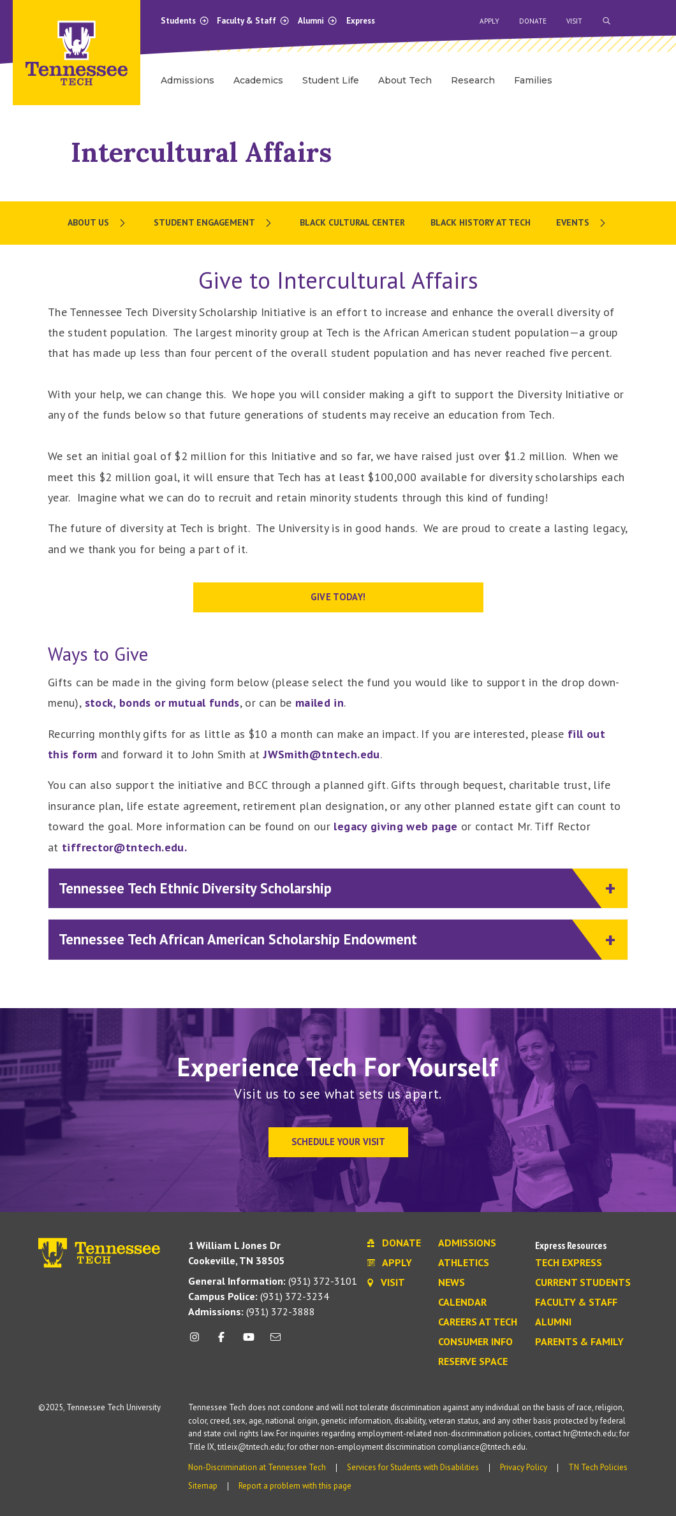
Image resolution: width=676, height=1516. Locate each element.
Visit (574, 21)
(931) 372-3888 (251, 1311)
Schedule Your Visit (338, 1142)
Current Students (583, 1283)
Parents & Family (579, 1342)
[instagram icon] (198, 1342)
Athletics (463, 1263)
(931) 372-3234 (258, 1296)
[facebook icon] (221, 1342)
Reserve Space (473, 1362)
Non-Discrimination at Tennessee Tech (257, 1467)
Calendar (462, 1302)
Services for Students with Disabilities (413, 1467)
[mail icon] (275, 1342)
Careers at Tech (477, 1322)
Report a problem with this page (295, 1485)
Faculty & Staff (253, 20)
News (451, 1283)
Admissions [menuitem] (187, 80)
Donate (533, 21)
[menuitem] (98, 223)
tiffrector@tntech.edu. (124, 847)
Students (185, 20)
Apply (489, 21)
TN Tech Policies (598, 1467)
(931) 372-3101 (272, 1280)
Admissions (467, 1243)
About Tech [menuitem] (405, 80)
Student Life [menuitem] (330, 80)
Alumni (317, 20)
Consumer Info (475, 1342)
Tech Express (568, 1263)
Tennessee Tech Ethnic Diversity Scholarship (330, 888)
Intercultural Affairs (201, 152)
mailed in (319, 702)
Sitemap (202, 1485)
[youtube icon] (248, 1342)
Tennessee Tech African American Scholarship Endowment (330, 940)
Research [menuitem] (473, 80)
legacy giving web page (397, 826)
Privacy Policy (523, 1467)
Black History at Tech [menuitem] (480, 222)
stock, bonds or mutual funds (162, 702)
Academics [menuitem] (258, 80)
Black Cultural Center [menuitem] (352, 222)
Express (360, 20)
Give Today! (338, 597)
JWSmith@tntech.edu (321, 754)
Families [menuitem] (533, 80)
